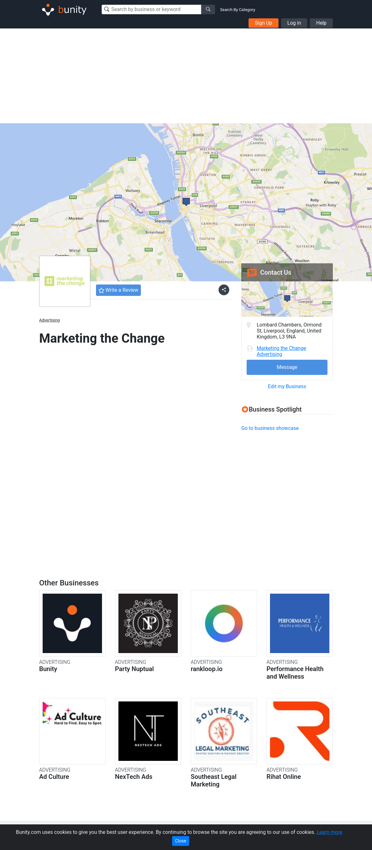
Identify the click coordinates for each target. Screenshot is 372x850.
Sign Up (263, 23)
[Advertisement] (186, 76)
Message (287, 367)
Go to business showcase (270, 428)
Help (321, 23)
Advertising (49, 320)
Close (180, 840)
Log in (294, 23)
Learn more (329, 832)
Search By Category (237, 9)
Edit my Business (287, 386)
